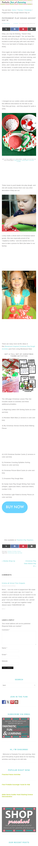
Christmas (9, 551)
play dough (19, 552)
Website (5, 661)
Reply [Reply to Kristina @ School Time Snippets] (3, 608)
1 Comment (15, 23)
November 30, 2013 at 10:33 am (9, 585)
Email (4, 654)
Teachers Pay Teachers (25, 540)
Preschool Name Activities (11, 774)
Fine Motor (14, 551)
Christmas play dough (12, 552)
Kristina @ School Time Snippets (13, 583)
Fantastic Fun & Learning (19, 2)
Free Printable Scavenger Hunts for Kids (16, 784)
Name (4, 648)
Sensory (19, 551)
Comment (6, 630)
